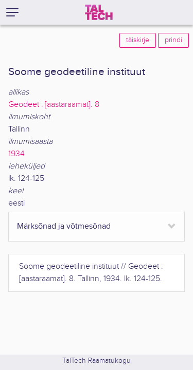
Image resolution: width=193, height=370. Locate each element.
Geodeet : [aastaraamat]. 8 (53, 104)
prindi (173, 40)
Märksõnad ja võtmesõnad (64, 226)
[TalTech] (98, 12)
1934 (16, 154)
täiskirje (137, 40)
